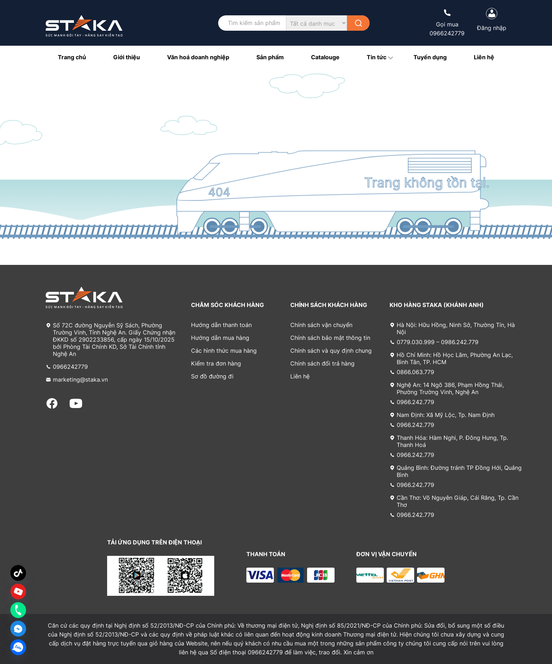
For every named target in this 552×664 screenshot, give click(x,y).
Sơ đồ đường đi (212, 376)
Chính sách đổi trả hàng (322, 363)
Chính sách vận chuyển (321, 324)
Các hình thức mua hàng (224, 350)
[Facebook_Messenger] (18, 629)
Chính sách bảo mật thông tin (330, 337)
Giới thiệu (126, 57)
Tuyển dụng (430, 57)
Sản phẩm (270, 57)
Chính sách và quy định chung (331, 350)
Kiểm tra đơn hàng (216, 363)
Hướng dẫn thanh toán (221, 324)
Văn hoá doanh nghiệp (198, 57)
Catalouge (325, 57)
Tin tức (376, 57)
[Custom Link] (18, 591)
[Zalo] (18, 647)
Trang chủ (72, 57)
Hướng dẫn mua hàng (220, 337)
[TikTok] (18, 573)
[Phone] (18, 610)
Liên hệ (484, 57)
